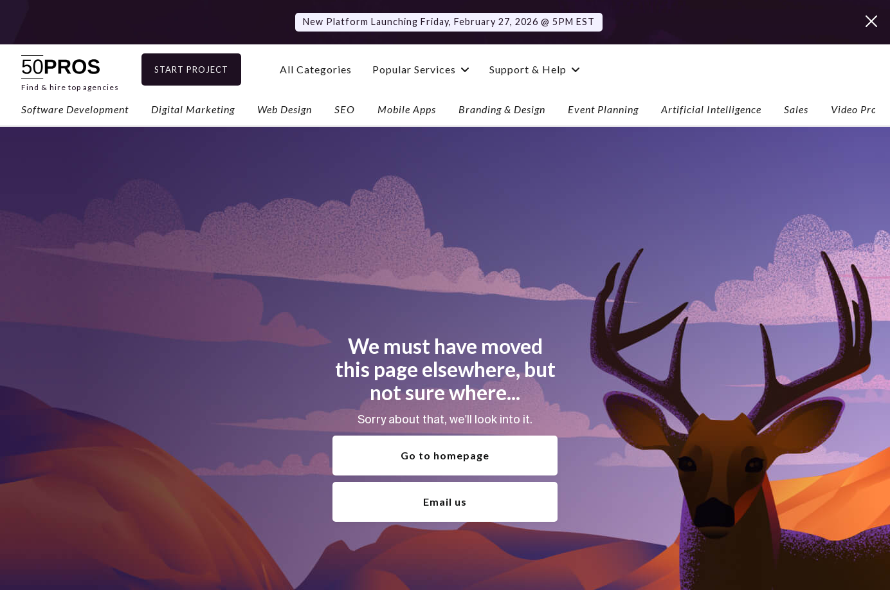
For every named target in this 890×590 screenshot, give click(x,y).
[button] (441, 69)
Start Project (212, 69)
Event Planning (603, 109)
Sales (796, 109)
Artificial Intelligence (711, 109)
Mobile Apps (406, 109)
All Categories (336, 69)
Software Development (75, 109)
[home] (70, 69)
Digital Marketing (193, 109)
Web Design (284, 109)
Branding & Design (502, 109)
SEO (344, 109)
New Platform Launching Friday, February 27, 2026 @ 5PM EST (449, 21)
